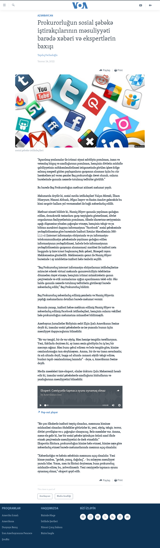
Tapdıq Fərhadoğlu (48, 55)
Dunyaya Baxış (10, 527)
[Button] (104, 70)
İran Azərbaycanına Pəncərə (17, 533)
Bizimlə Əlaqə (48, 515)
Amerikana (8, 521)
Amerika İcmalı (10, 515)
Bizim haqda (47, 533)
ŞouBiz (5, 539)
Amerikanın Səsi (53, 395)
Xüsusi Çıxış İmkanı (51, 527)
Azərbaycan (45, 15)
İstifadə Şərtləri (49, 521)
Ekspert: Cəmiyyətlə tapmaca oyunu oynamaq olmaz (73, 390)
